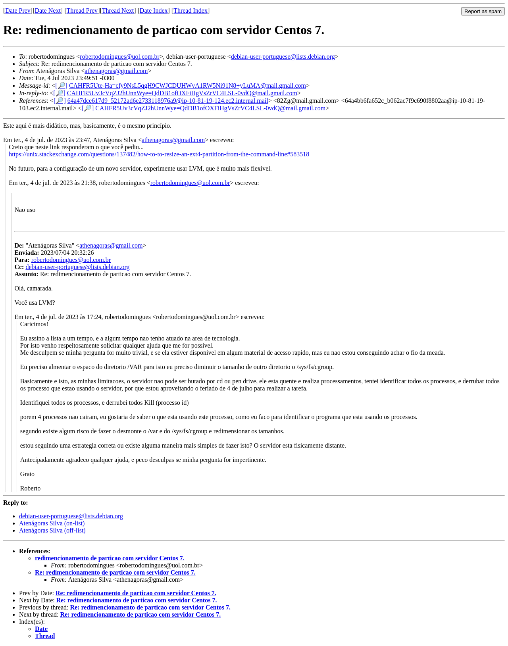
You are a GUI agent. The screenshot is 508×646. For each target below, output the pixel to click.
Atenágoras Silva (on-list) (52, 523)
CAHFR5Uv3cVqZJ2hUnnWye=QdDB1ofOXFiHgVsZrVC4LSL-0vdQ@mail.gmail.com (182, 93)
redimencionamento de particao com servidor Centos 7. (110, 558)
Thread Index (190, 10)
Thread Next (118, 10)
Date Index (154, 10)
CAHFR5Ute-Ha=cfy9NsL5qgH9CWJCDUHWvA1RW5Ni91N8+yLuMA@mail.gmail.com (187, 85)
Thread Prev (82, 10)
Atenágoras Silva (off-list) (52, 530)
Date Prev (18, 10)
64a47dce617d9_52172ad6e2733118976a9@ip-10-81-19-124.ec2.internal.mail (167, 100)
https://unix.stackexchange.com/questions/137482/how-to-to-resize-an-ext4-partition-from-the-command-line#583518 (159, 154)
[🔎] (61, 85)
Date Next (48, 10)
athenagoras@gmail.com (116, 70)
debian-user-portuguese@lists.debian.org (283, 56)
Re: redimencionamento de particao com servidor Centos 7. (115, 572)
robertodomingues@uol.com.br (119, 56)
